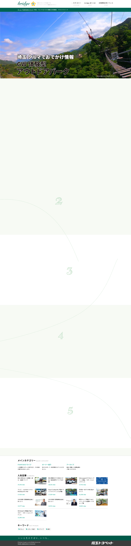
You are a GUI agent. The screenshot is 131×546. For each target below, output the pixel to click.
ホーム (19, 10)
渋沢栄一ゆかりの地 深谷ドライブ (86, 490)
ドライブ (40, 529)
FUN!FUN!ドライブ (27, 10)
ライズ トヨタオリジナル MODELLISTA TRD (25, 490)
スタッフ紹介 (30, 529)
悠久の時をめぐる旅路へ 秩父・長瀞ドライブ (25, 479)
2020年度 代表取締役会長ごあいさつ (25, 500)
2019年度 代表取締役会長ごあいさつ (56, 500)
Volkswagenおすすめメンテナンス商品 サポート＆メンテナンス (86, 480)
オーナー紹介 (46, 465)
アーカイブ (70, 465)
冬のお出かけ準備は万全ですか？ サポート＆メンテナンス (25, 512)
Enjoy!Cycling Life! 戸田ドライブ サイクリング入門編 (56, 490)
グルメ (21, 529)
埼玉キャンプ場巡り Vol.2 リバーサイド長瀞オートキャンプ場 (86, 501)
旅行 (48, 529)
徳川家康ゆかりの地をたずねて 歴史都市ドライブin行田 (55, 480)
